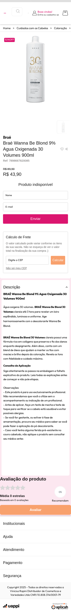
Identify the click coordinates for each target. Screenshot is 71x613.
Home (7, 28)
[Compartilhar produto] (66, 149)
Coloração (60, 28)
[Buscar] (18, 11)
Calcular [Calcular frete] (58, 260)
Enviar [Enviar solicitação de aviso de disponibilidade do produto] (35, 219)
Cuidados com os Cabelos (32, 28)
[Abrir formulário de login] (45, 13)
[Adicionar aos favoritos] (62, 149)
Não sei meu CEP (16, 268)
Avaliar (36, 510)
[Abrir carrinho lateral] (65, 13)
